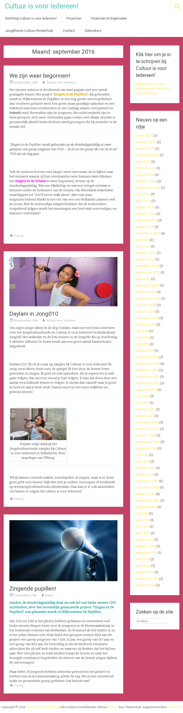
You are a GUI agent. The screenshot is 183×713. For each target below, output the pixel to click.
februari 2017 (145, 409)
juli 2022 (142, 240)
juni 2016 (142, 461)
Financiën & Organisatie (109, 18)
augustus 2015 (146, 507)
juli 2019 (142, 331)
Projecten (73, 18)
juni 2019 (142, 337)
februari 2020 (146, 305)
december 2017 (147, 370)
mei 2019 (142, 344)
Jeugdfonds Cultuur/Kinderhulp (29, 31)
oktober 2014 (146, 546)
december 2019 (147, 318)
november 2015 (147, 487)
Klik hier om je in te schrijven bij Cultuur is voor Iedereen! (152, 88)
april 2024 (143, 201)
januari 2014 (145, 572)
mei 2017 (142, 403)
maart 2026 (144, 135)
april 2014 (143, 566)
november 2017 (147, 377)
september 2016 (148, 442)
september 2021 (148, 272)
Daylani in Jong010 (33, 313)
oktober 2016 (146, 435)
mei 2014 (142, 559)
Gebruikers (93, 31)
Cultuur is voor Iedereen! (41, 6)
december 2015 (147, 481)
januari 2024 (145, 207)
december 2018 (147, 357)
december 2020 (147, 285)
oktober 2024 (146, 181)
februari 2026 (146, 142)
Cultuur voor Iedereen (60, 82)
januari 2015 (145, 539)
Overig (18, 235)
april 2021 (143, 279)
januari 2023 (145, 227)
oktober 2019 (146, 324)
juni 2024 (143, 194)
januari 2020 (145, 311)
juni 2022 (143, 246)
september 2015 (148, 500)
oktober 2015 (145, 494)
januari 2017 (145, 416)
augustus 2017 (146, 390)
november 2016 (147, 429)
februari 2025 (146, 168)
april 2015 (143, 533)
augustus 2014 (146, 552)
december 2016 (147, 422)
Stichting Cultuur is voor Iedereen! (31, 18)
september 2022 (148, 233)
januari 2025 (145, 175)
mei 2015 (142, 526)
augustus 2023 (146, 220)
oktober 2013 (145, 585)
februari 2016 (145, 468)
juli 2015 (142, 513)
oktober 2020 (146, 292)
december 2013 (147, 579)
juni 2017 (142, 396)
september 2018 (148, 364)
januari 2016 (145, 474)
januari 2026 (145, 148)
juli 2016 (142, 455)
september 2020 (148, 298)
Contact (69, 31)
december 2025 (147, 155)
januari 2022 (145, 259)
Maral (49, 595)
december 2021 (147, 266)
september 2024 (148, 188)
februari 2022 (146, 253)
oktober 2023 (146, 214)
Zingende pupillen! (32, 588)
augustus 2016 (146, 448)
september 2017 (148, 383)
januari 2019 (145, 350)
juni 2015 (142, 520)
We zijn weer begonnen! (39, 75)
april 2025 (143, 161)
